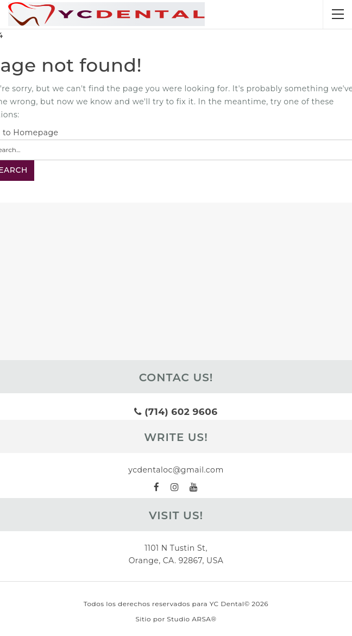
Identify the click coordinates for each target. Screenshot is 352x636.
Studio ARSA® (191, 619)
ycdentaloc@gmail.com (176, 470)
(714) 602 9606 (175, 411)
